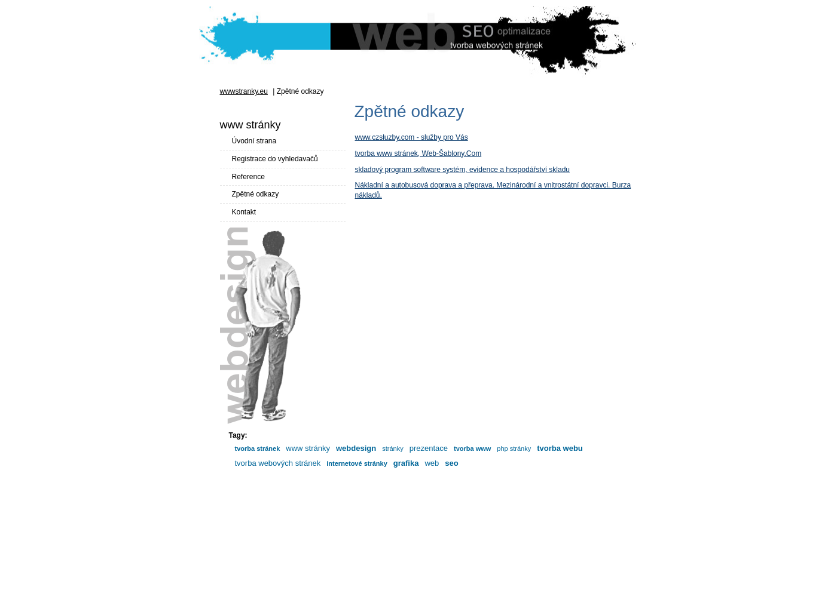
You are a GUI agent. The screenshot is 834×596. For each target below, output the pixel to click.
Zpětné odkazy (255, 194)
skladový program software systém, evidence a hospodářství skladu (462, 169)
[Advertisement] (417, 569)
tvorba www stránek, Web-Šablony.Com (418, 153)
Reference (248, 177)
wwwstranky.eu (244, 91)
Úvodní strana (254, 141)
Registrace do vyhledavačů (275, 159)
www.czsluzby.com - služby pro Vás (411, 137)
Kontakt (244, 212)
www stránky (394, 530)
